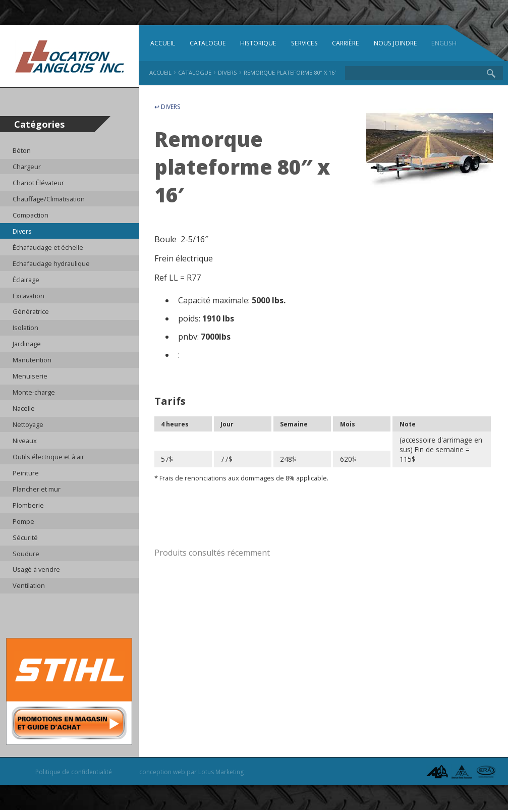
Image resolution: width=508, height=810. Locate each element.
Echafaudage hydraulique (51, 263)
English (444, 43)
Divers (22, 231)
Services (304, 43)
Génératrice (31, 311)
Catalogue (208, 43)
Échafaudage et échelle (48, 247)
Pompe (23, 521)
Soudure (26, 553)
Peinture (26, 472)
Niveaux (25, 440)
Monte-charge (34, 392)
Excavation (28, 295)
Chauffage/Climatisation (49, 198)
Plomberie (28, 505)
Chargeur (27, 166)
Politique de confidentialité (73, 772)
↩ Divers (167, 106)
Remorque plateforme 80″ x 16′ (290, 72)
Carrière (345, 43)
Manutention (32, 359)
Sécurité (25, 537)
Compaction (30, 215)
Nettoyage (28, 424)
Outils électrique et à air (48, 456)
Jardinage (27, 343)
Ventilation (29, 585)
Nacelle (24, 408)
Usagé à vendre (36, 569)
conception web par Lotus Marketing (191, 772)
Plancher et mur (37, 489)
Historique (258, 43)
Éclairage (26, 279)
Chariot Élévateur (38, 182)
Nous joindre (395, 43)
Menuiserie (30, 376)
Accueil (162, 43)
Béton (22, 150)
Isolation (25, 327)
